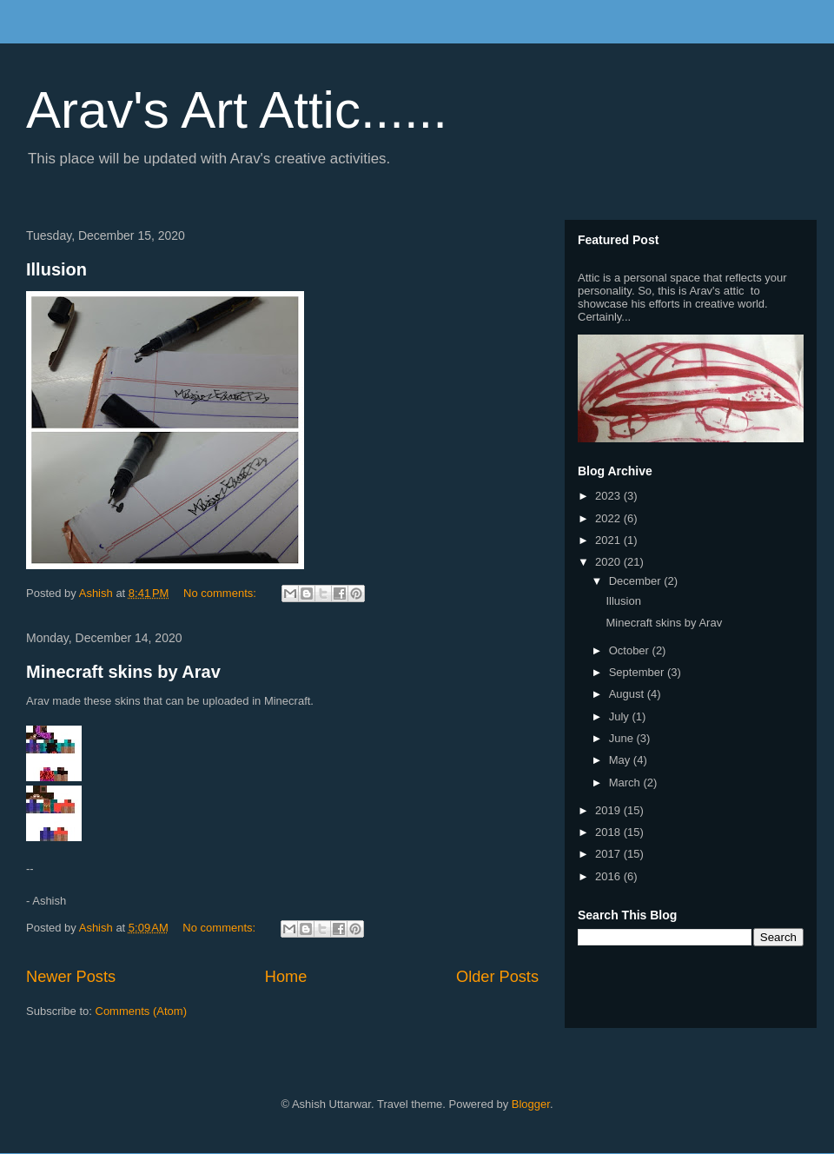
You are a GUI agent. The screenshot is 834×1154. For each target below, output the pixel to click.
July (620, 716)
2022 (609, 518)
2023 (609, 495)
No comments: (221, 593)
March (626, 782)
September (638, 672)
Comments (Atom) (141, 1011)
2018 (609, 832)
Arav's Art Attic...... (236, 110)
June (623, 738)
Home (286, 976)
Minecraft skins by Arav (123, 671)
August (628, 693)
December (637, 580)
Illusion (56, 269)
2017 (609, 853)
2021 (609, 540)
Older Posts (497, 976)
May (621, 759)
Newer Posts (71, 976)
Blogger (531, 1104)
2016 (609, 876)
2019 (609, 810)
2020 (609, 561)
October (630, 650)
